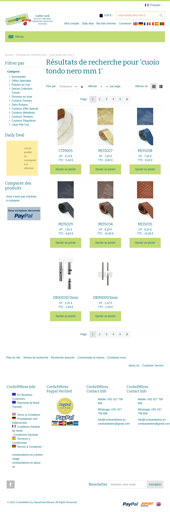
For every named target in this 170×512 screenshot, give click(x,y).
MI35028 (145, 151)
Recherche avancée (63, 357)
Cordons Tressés (22, 100)
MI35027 (105, 151)
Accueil (9, 54)
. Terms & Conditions (28, 414)
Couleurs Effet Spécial (25, 108)
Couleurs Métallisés (23, 112)
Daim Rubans (20, 104)
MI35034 (105, 224)
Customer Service (152, 365)
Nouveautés (19, 76)
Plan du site (13, 357)
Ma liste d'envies (106, 23)
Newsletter (98, 484)
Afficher (92, 86)
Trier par (51, 86)
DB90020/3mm (65, 297)
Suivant (127, 99)
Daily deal (88, 23)
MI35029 (65, 224)
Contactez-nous (116, 357)
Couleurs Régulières (24, 120)
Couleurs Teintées (22, 116)
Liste (161, 86)
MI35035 (145, 224)
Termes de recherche (35, 357)
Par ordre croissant (82, 86)
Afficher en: (141, 86)
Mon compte (71, 23)
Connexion (125, 23)
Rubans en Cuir (21, 84)
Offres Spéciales (21, 80)
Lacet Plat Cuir (20, 124)
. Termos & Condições (29, 446)
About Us (134, 365)
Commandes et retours (90, 357)
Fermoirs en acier (22, 96)
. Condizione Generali (25, 434)
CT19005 (66, 151)
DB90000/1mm (105, 297)
